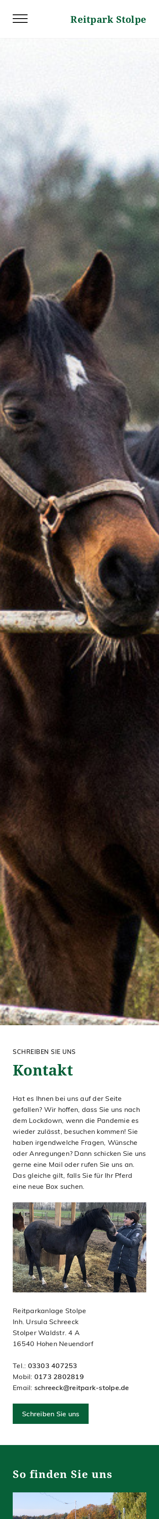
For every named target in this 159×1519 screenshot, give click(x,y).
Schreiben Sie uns (50, 1414)
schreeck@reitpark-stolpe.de (81, 1387)
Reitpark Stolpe (108, 19)
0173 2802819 (59, 1376)
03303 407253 (53, 1365)
